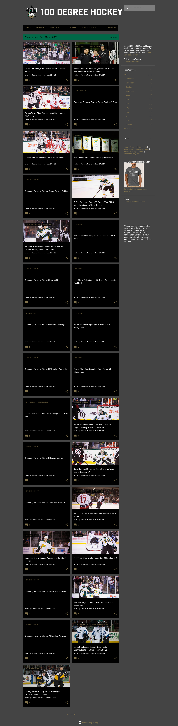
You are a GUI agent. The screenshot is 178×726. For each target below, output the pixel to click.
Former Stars (54, 28)
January (129, 124)
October (129, 87)
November (130, 83)
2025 (125, 75)
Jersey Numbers (108, 28)
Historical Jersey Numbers (134, 152)
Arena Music (128, 149)
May (127, 108)
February (129, 120)
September (130, 91)
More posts (71, 714)
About (27, 28)
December (130, 79)
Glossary (39, 28)
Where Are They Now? (132, 154)
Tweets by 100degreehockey (134, 202)
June (127, 104)
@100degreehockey (131, 61)
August (128, 95)
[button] (66, 80)
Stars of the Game (88, 28)
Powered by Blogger (89, 722)
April (127, 112)
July (127, 99)
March (128, 116)
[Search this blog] (142, 8)
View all (113, 37)
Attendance (71, 28)
